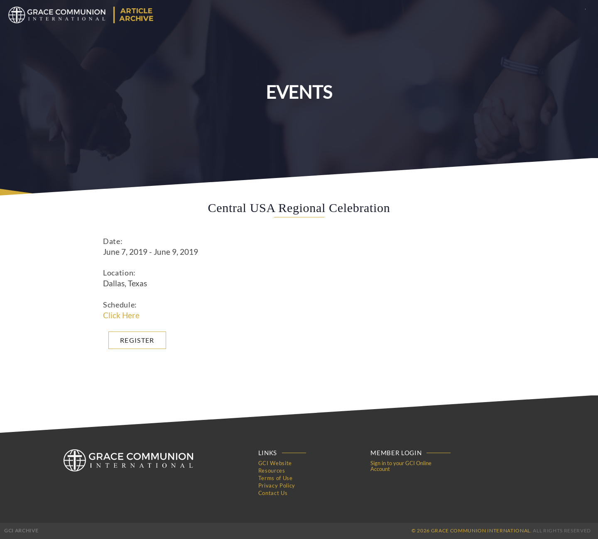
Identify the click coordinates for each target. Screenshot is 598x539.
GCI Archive (21, 530)
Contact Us (273, 493)
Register (137, 340)
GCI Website (275, 463)
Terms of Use (275, 478)
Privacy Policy (276, 485)
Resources (271, 470)
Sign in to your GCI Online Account (400, 466)
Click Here (121, 315)
